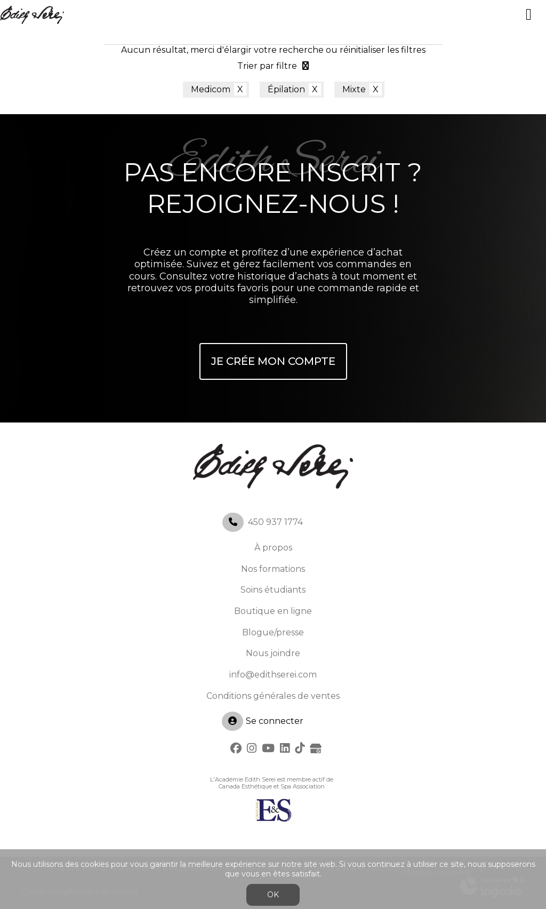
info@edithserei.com (273, 674)
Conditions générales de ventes (273, 696)
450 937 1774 (275, 522)
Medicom (210, 89)
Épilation (286, 89)
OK (273, 894)
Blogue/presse (273, 632)
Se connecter (262, 721)
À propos (273, 548)
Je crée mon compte (273, 361)
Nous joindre (273, 653)
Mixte (354, 89)
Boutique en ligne (273, 611)
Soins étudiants (273, 590)
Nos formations (273, 569)
